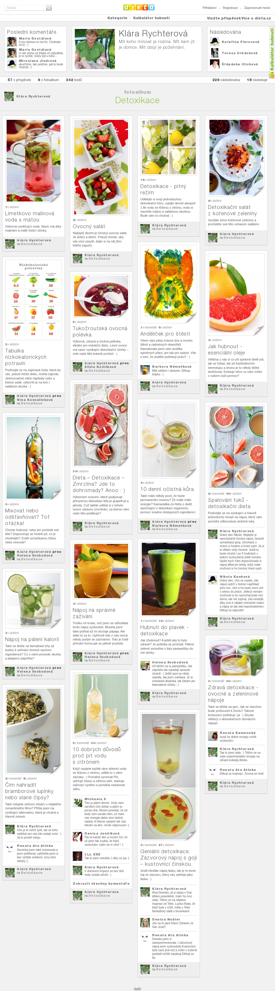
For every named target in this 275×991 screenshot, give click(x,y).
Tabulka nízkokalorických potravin (26, 357)
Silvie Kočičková (100, 367)
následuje (257, 80)
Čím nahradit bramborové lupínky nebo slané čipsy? (29, 791)
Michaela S (95, 799)
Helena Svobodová (35, 555)
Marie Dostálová (35, 38)
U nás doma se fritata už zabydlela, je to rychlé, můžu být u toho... (41, 55)
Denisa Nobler (166, 919)
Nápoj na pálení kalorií (32, 639)
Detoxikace (32, 244)
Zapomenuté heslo (257, 7)
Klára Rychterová (33, 96)
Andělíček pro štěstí (165, 334)
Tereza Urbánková (240, 53)
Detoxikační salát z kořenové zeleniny (232, 210)
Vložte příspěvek (224, 18)
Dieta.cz (139, 7)
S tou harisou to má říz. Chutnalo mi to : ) (40, 43)
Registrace (230, 7)
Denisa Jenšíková (102, 833)
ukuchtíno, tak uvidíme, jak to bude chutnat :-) (41, 66)
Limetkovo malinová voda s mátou (29, 216)
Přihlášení (210, 7)
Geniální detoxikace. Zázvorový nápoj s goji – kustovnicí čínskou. (168, 857)
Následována (225, 32)
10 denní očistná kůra (167, 489)
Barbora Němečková (172, 367)
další (137, 989)
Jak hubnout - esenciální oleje (226, 349)
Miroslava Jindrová (38, 61)
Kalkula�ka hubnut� (271, 52)
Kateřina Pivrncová (241, 42)
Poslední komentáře (31, 32)
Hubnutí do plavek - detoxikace (164, 630)
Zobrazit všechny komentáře (101, 884)
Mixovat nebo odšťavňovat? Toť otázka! (27, 517)
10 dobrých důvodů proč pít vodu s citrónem (97, 755)
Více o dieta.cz (256, 18)
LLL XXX (93, 854)
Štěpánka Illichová (240, 64)
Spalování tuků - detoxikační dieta (229, 503)
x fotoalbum (48, 80)
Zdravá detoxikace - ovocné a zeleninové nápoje (233, 693)
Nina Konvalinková (35, 400)
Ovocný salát (89, 226)
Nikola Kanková (235, 577)
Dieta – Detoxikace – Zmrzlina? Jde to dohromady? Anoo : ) (99, 484)
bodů (74, 80)
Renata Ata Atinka (238, 770)
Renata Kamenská (238, 733)
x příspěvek (19, 80)
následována (226, 80)
